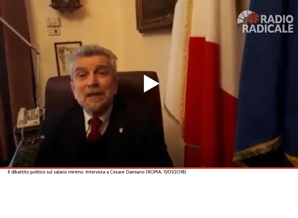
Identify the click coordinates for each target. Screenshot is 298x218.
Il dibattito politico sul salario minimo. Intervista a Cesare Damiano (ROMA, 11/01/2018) (97, 172)
